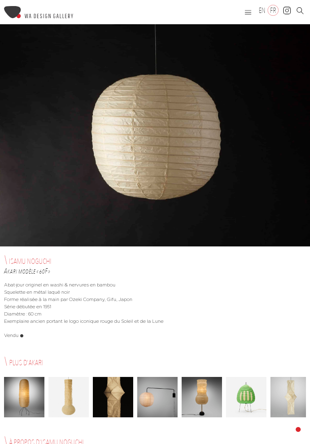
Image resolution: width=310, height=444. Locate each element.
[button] (248, 12)
